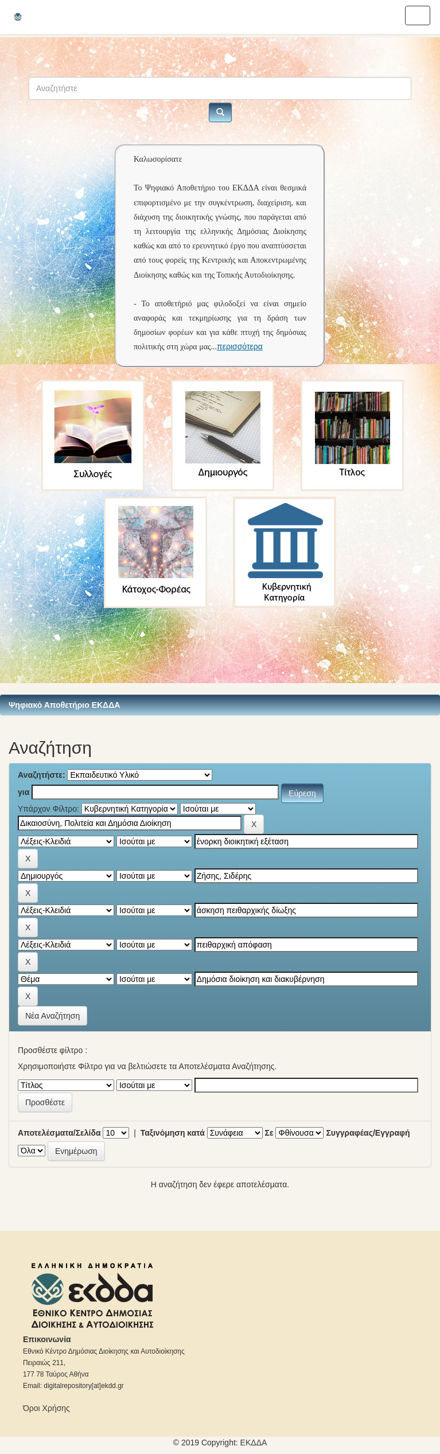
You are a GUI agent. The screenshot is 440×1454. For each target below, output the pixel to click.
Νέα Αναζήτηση (52, 1015)
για (23, 792)
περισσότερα (240, 346)
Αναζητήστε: (41, 774)
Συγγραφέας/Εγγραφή (368, 1132)
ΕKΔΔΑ (253, 1442)
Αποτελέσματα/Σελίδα (59, 1132)
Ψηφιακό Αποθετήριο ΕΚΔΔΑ (64, 705)
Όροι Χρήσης (46, 1408)
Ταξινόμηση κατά (173, 1132)
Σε (269, 1132)
